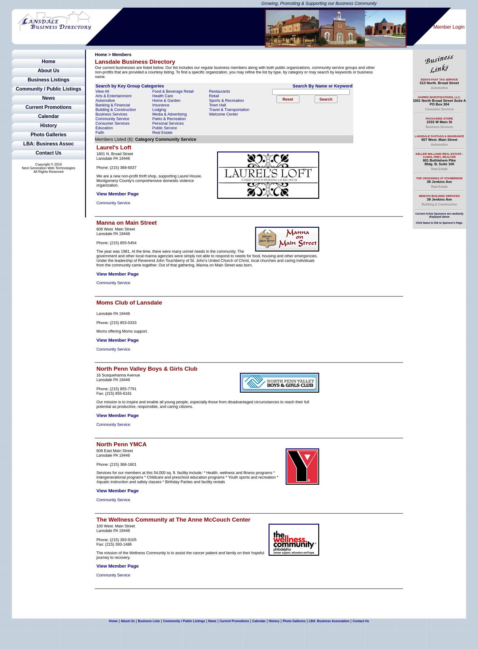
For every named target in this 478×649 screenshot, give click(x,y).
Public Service (164, 128)
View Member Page (117, 193)
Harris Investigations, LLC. (439, 97)
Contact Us (48, 152)
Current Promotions (49, 107)
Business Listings (49, 79)
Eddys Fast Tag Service (439, 79)
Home (48, 61)
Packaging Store (439, 118)
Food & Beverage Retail (173, 91)
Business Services (111, 114)
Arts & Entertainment (113, 96)
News (48, 98)
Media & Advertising (169, 114)
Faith (99, 132)
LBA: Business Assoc (48, 143)
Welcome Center (223, 114)
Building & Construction (115, 109)
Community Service (112, 118)
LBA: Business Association (329, 621)
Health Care (162, 96)
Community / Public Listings (48, 88)
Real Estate (162, 132)
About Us (48, 70)
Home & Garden (166, 100)
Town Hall (217, 105)
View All (102, 91)
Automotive (105, 100)
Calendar (48, 116)
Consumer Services (112, 123)
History (48, 125)
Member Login (449, 27)
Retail (214, 96)
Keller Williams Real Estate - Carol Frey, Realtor (439, 155)
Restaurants (219, 91)
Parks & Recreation (169, 118)
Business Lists (149, 621)
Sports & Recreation (226, 100)
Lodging (159, 109)
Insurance (160, 105)
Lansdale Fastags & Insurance (439, 136)
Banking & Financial (112, 105)
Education (104, 128)
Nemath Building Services (439, 196)
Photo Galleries (48, 134)
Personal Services (168, 123)
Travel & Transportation (229, 109)
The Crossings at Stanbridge (439, 178)
